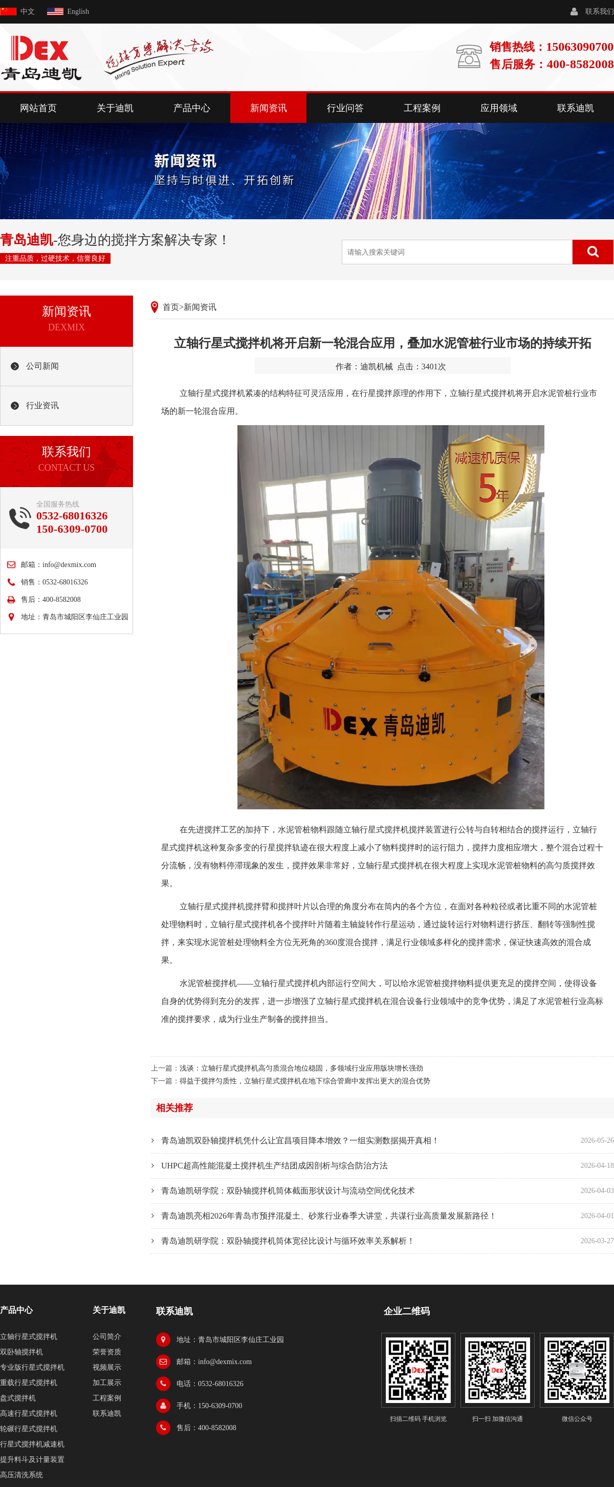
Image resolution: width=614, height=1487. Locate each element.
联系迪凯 (575, 108)
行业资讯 (42, 405)
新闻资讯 (268, 108)
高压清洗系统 (21, 1475)
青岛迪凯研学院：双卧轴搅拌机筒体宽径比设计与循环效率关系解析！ (288, 1241)
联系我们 (599, 11)
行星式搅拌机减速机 (32, 1444)
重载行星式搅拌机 (28, 1383)
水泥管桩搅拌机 (208, 983)
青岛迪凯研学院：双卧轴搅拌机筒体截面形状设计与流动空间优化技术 (288, 1190)
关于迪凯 (115, 108)
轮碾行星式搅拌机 (28, 1429)
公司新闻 (42, 366)
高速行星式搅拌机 (28, 1413)
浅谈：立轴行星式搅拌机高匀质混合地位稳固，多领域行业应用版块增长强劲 (301, 1068)
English (79, 11)
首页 (171, 307)
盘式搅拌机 (18, 1398)
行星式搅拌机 (251, 924)
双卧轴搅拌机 (21, 1352)
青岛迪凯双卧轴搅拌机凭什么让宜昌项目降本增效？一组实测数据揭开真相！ (300, 1140)
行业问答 (345, 108)
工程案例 (422, 108)
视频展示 (107, 1367)
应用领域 (498, 108)
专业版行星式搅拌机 (32, 1367)
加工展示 (107, 1383)
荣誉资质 (107, 1352)
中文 (27, 11)
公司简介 (107, 1337)
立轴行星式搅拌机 (212, 393)
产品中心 (191, 108)
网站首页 (38, 108)
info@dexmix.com (69, 565)
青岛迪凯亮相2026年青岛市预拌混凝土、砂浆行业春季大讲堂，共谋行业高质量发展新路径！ (329, 1215)
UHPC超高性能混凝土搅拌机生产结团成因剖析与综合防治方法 (274, 1165)
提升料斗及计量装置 (32, 1459)
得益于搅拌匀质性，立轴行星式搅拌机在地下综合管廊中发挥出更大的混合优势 (305, 1081)
